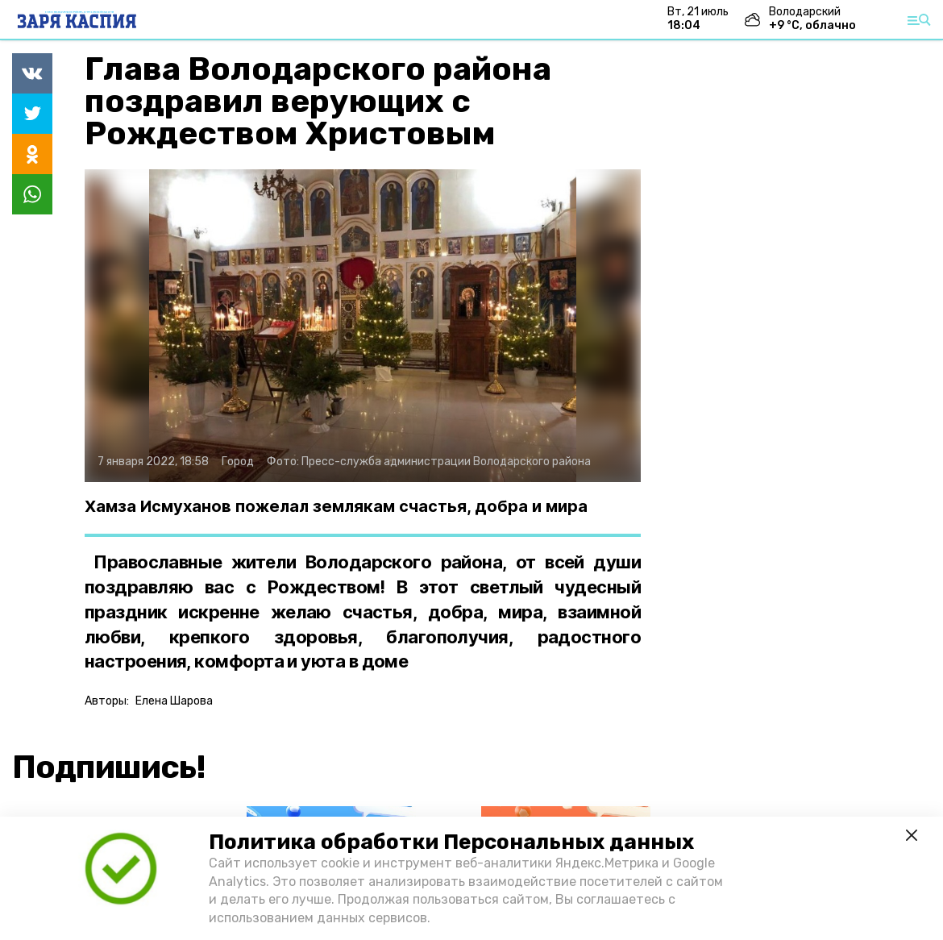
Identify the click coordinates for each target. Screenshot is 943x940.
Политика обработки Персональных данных (451, 842)
